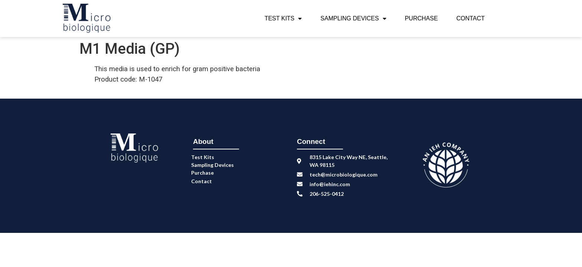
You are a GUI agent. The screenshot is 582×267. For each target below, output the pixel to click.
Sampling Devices (353, 18)
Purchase (421, 18)
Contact (471, 18)
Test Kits (283, 18)
